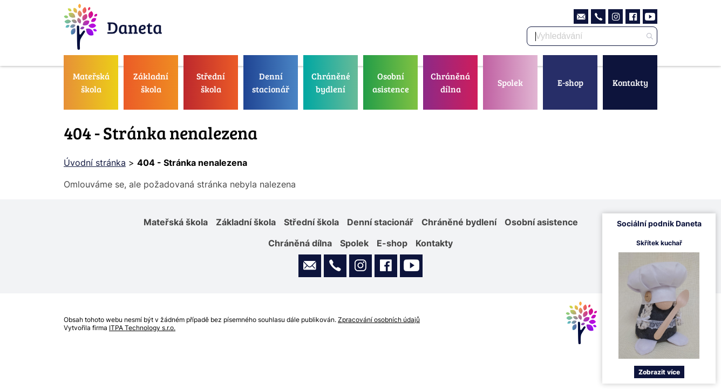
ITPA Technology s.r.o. (142, 328)
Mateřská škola (91, 82)
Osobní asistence (390, 82)
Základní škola (150, 82)
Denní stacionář (270, 82)
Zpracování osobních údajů (379, 320)
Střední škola (210, 82)
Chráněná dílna (450, 82)
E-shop (570, 82)
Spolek (510, 82)
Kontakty (630, 82)
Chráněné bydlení (330, 82)
